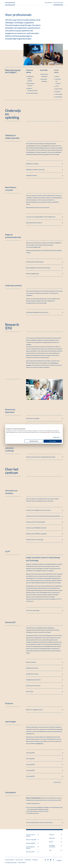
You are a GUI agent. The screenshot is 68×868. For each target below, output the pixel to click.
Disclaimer (35, 859)
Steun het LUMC (32, 851)
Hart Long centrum (10, 2)
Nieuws (55, 841)
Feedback (59, 860)
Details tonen (56, 437)
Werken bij (55, 838)
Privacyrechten (19, 859)
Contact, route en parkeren (32, 835)
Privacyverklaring (9, 859)
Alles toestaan (52, 441)
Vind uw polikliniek (32, 843)
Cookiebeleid (27, 859)
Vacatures (55, 834)
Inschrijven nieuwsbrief (55, 846)
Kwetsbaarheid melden (11, 862)
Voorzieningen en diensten (32, 847)
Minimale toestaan (34, 441)
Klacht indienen (22, 862)
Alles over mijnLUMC (32, 839)
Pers (55, 850)
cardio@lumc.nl (39, 743)
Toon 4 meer (57, 782)
